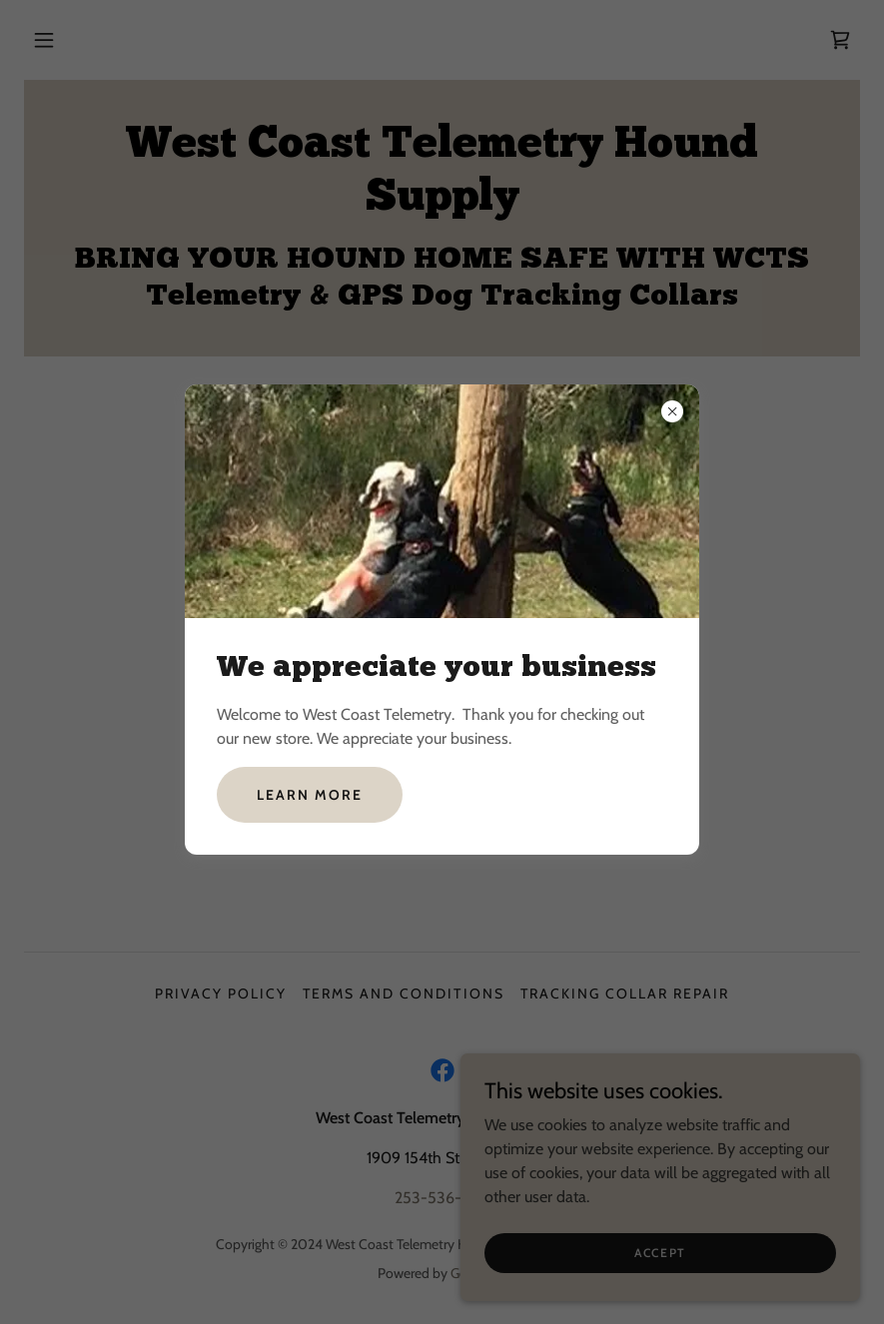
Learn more (310, 795)
